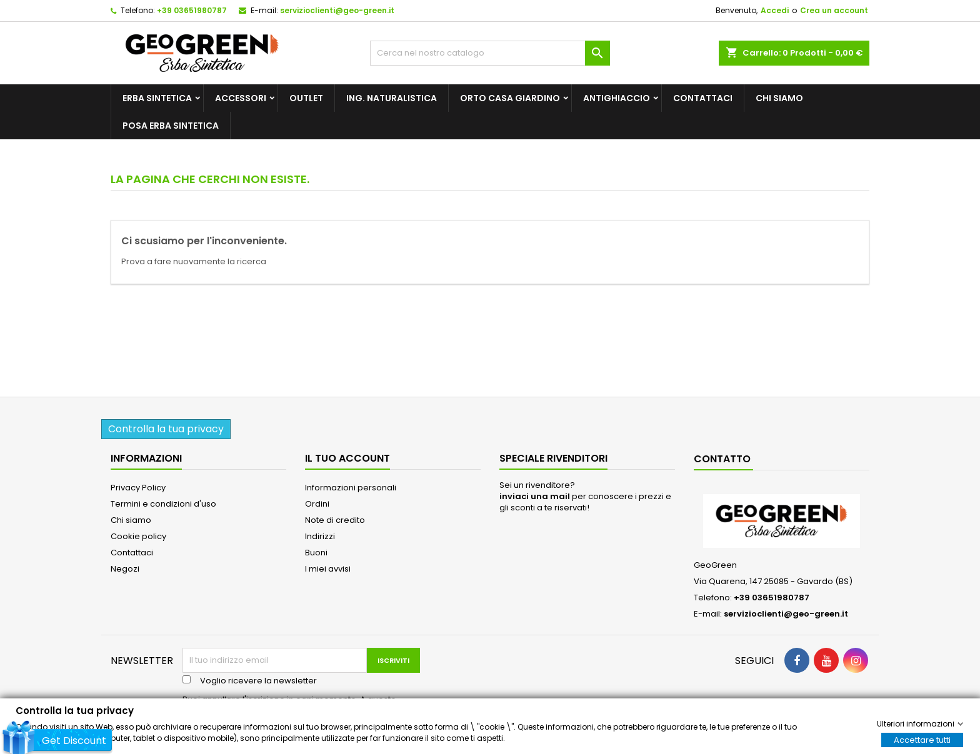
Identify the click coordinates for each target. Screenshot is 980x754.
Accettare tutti (922, 739)
